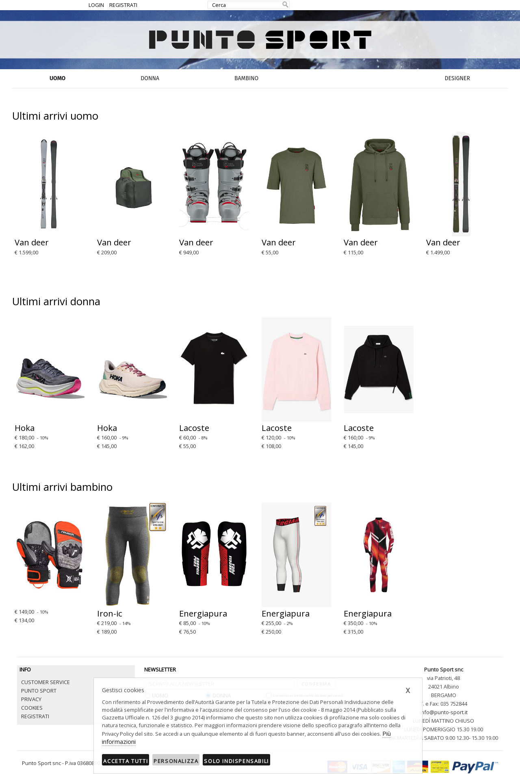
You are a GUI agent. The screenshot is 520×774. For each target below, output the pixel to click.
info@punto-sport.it (444, 712)
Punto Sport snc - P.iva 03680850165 (65, 763)
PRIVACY (31, 699)
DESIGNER (457, 78)
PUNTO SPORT (38, 690)
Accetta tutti (125, 761)
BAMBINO (246, 78)
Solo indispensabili (236, 761)
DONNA (150, 78)
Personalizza (176, 761)
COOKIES (32, 707)
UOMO (57, 78)
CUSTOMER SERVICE (45, 682)
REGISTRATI (123, 5)
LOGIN (96, 5)
